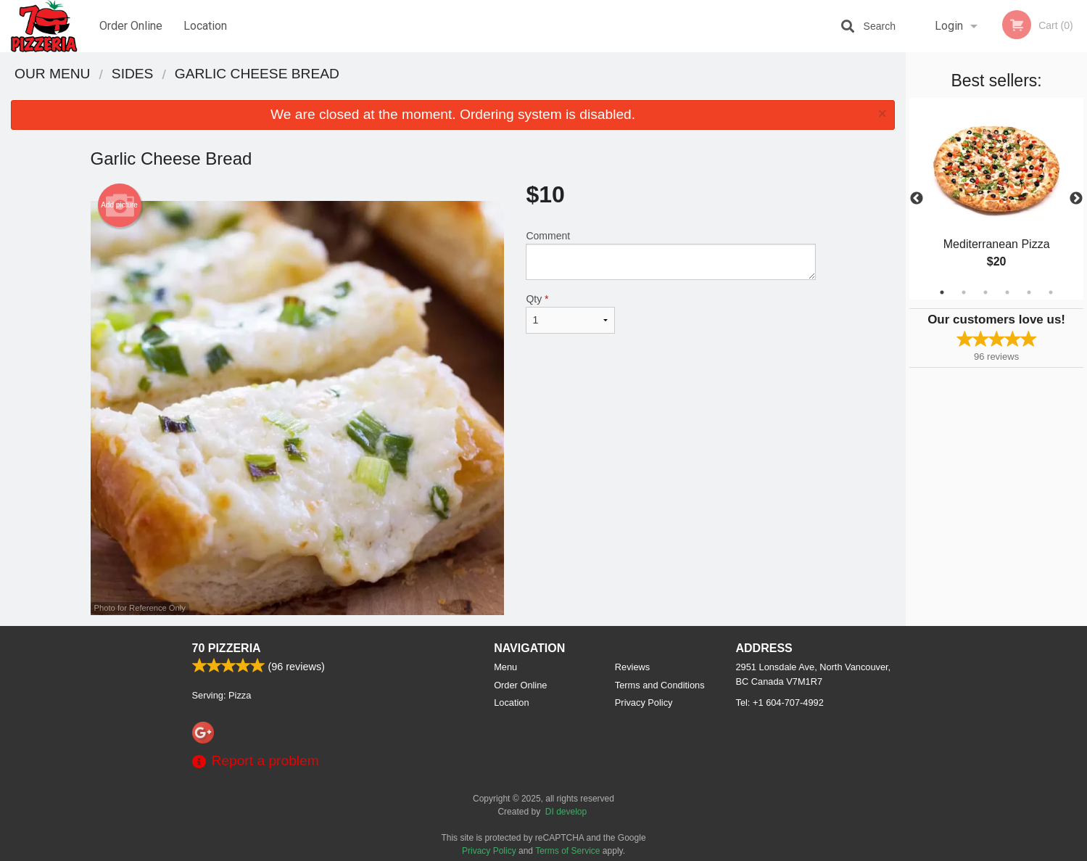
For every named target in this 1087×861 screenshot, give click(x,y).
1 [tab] (942, 292)
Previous (916, 198)
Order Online (130, 26)
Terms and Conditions (660, 685)
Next (1076, 198)
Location (205, 26)
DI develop (566, 812)
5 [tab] (1029, 292)
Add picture (119, 205)
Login (949, 26)
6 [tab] (1050, 292)
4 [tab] (1007, 292)
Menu (505, 667)
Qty (570, 313)
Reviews (632, 667)
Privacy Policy (644, 702)
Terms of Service (567, 851)
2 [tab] (963, 292)
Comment (670, 255)
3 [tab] (985, 292)
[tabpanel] (996, 199)
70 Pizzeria (226, 648)
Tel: (780, 702)
